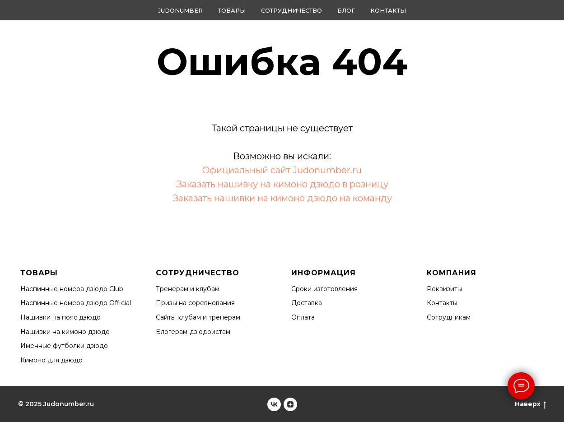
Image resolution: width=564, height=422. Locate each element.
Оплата (303, 317)
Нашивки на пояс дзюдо (60, 317)
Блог (346, 10)
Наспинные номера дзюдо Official (75, 303)
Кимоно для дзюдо (51, 360)
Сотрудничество (291, 10)
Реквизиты (444, 289)
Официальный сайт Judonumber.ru (282, 170)
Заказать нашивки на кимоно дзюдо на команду (282, 198)
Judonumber (180, 10)
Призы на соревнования (195, 303)
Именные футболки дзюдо (64, 346)
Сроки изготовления (324, 289)
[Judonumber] (274, 404)
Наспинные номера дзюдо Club (71, 289)
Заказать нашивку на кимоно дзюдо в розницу (282, 184)
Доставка (306, 303)
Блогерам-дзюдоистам (193, 332)
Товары (232, 10)
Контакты (388, 10)
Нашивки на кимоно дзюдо (65, 332)
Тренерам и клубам (187, 289)
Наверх (530, 404)
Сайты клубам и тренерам (198, 317)
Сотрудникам (449, 317)
